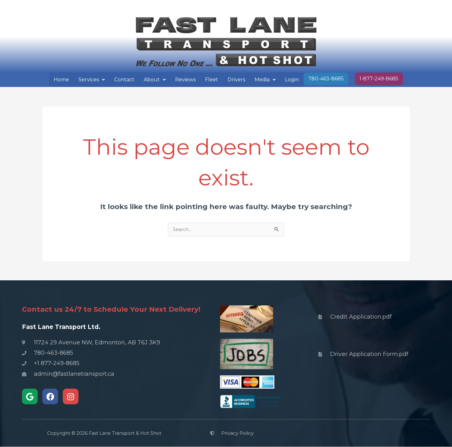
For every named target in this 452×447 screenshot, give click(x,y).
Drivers (236, 80)
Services (91, 80)
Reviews (185, 80)
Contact (124, 80)
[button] (92, 80)
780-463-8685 (326, 79)
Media (265, 80)
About (155, 80)
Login (292, 80)
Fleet (211, 80)
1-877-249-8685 (378, 79)
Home (61, 80)
